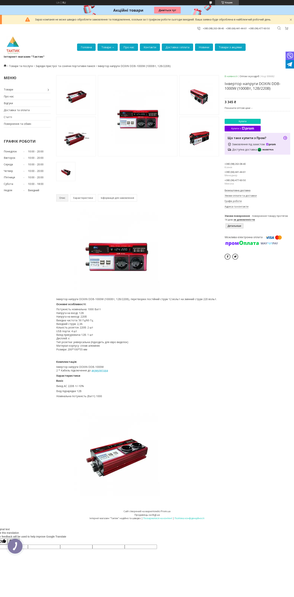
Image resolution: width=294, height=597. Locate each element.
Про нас (128, 47)
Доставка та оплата (17, 110)
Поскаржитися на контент (157, 518)
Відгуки (8, 103)
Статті (8, 117)
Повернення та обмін (17, 124)
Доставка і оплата (177, 47)
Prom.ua (165, 511)
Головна (86, 47)
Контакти (150, 47)
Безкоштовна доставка (237, 190)
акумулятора (100, 370)
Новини (204, 47)
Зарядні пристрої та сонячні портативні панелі (65, 66)
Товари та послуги (21, 66)
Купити (243, 121)
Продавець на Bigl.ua (147, 514)
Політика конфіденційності (189, 518)
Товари (106, 47)
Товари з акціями (230, 47)
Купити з (242, 128)
